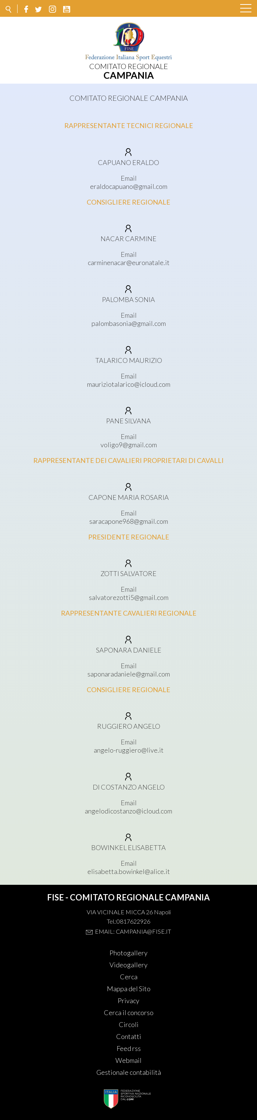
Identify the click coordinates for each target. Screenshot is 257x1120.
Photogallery (128, 953)
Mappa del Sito (129, 988)
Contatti (128, 1036)
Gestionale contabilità (128, 1072)
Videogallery (128, 965)
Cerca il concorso (129, 1012)
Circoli (129, 1024)
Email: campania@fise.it (133, 931)
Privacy (128, 1000)
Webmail (128, 1060)
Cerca (128, 977)
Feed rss (129, 1048)
